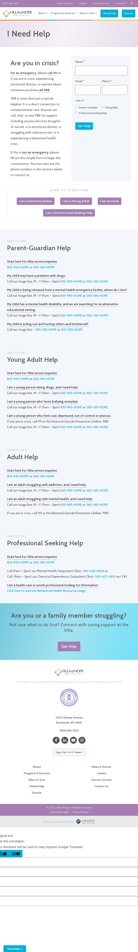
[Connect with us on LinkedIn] (64, 740)
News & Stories (65, 3)
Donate (128, 13)
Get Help (84, 126)
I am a (80, 100)
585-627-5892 (105, 577)
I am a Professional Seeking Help (68, 213)
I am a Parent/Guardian (35, 201)
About (41, 13)
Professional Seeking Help (91, 113)
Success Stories (101, 3)
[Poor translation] (15, 853)
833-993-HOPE (18, 267)
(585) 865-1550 (11, 3)
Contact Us (120, 3)
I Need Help (109, 13)
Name (80, 61)
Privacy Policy (80, 812)
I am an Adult (109, 201)
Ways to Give (87, 13)
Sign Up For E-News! (69, 752)
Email (79, 81)
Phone (107, 81)
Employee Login (59, 812)
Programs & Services (62, 13)
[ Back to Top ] (16, 241)
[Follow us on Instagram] (82, 740)
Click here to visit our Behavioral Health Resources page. (46, 591)
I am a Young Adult (76, 201)
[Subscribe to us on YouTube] (73, 740)
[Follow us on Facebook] (56, 740)
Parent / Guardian (86, 107)
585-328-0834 (93, 571)
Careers (83, 3)
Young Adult (110, 107)
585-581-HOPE (43, 267)
